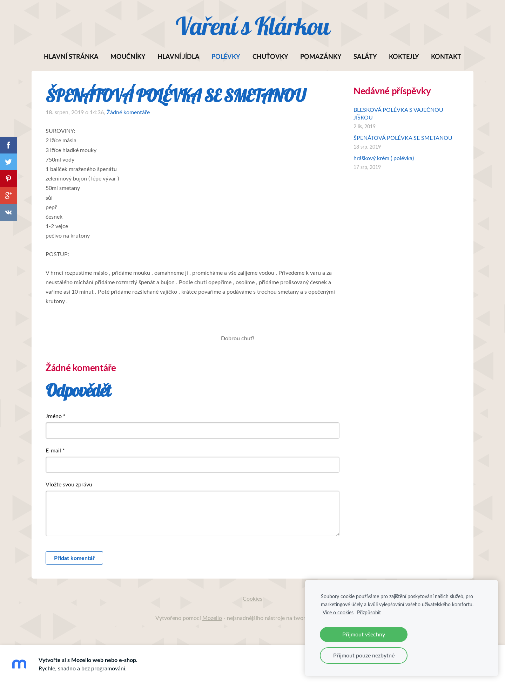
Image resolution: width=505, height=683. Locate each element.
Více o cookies (338, 612)
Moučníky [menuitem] (128, 56)
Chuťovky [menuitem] (270, 56)
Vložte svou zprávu (69, 484)
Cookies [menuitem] (252, 598)
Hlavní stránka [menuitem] (71, 56)
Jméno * (56, 416)
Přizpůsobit (369, 612)
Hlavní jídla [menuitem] (178, 56)
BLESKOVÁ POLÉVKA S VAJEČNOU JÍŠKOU (398, 113)
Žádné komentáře (128, 112)
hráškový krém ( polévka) (384, 158)
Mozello (212, 618)
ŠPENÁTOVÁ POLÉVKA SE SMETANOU (403, 138)
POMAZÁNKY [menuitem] (321, 56)
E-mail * (55, 450)
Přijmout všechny (363, 634)
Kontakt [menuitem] (446, 56)
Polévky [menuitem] (225, 56)
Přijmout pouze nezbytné (364, 655)
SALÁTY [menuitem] (365, 56)
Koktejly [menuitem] (404, 56)
